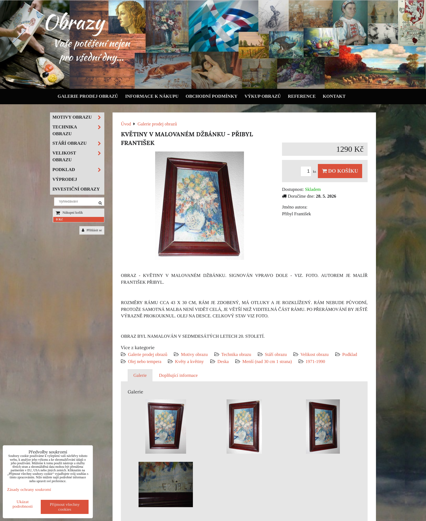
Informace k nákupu (152, 96)
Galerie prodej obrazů (88, 96)
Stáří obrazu (276, 354)
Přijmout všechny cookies (65, 506)
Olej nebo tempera (144, 361)
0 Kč (59, 219)
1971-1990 (315, 361)
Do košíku (340, 171)
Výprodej (64, 179)
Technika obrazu (236, 354)
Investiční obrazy (76, 189)
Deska (223, 361)
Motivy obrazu (194, 354)
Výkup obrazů (263, 96)
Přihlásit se (92, 230)
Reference (302, 96)
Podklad (349, 354)
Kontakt (334, 96)
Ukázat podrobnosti (22, 504)
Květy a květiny (189, 361)
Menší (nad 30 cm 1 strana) (267, 361)
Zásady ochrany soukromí (29, 489)
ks (309, 171)
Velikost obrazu (314, 354)
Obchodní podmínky (211, 96)
